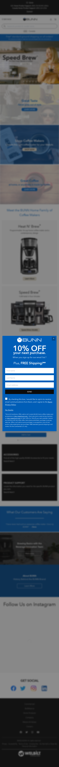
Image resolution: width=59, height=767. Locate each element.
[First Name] (29, 370)
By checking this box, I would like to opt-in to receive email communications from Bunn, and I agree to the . (28, 402)
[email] (29, 385)
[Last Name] (29, 378)
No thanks (9, 410)
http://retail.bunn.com (21, 416)
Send (29, 392)
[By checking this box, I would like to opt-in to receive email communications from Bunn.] (6, 399)
